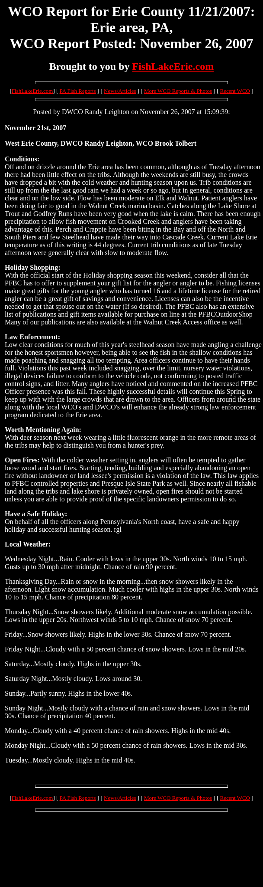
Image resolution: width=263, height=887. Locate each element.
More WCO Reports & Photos (178, 91)
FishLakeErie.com (173, 66)
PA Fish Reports (78, 91)
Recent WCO (235, 91)
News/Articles (120, 91)
